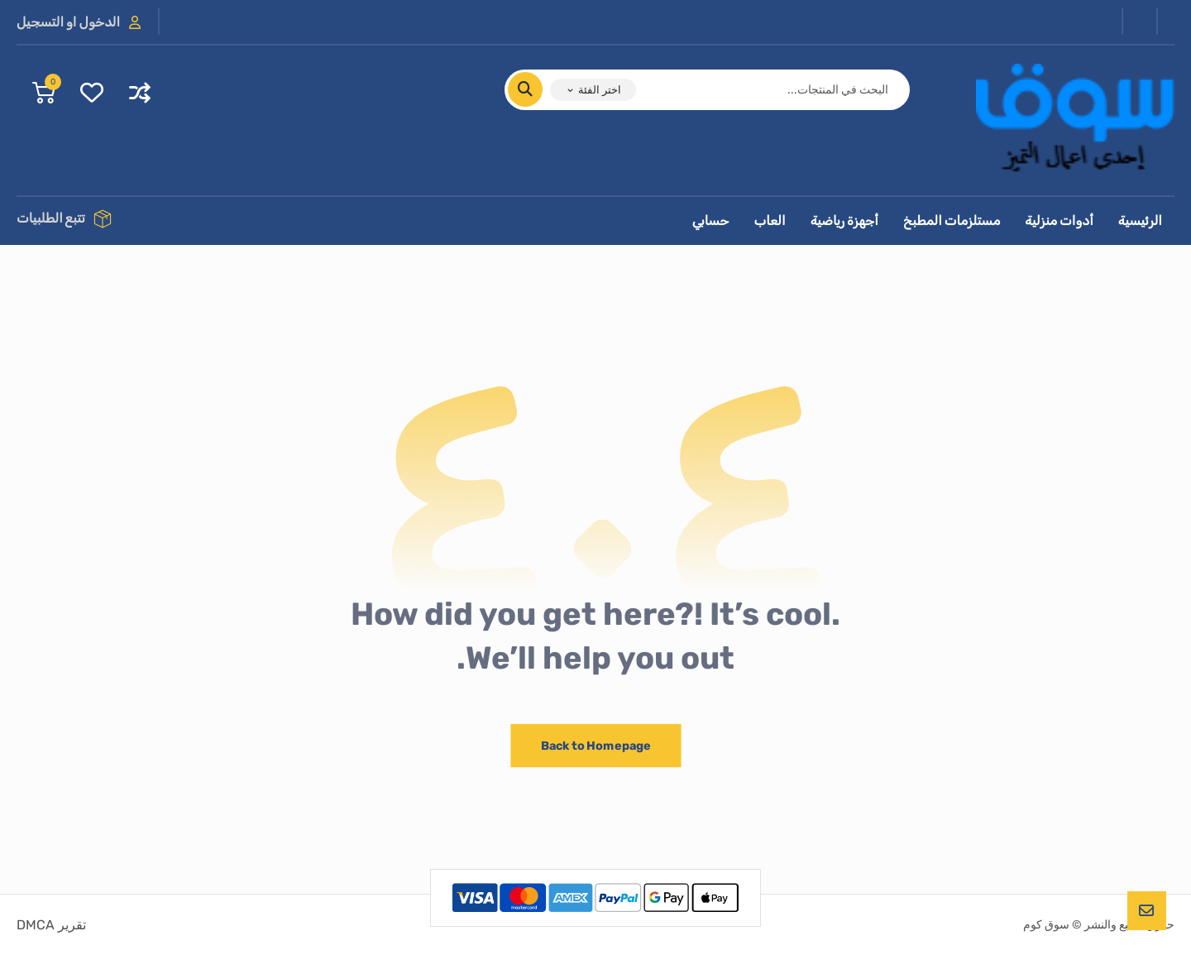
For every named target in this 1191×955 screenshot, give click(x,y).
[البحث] (535, 89)
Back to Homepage (595, 745)
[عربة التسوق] (44, 91)
